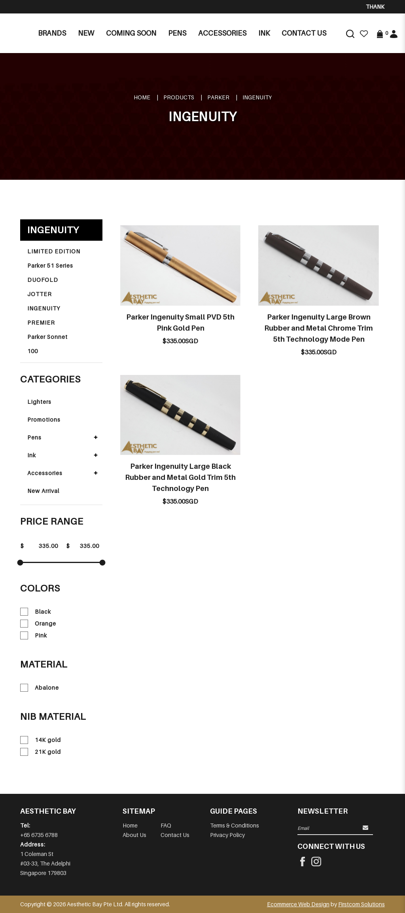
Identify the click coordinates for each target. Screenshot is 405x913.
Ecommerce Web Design (298, 904)
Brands (52, 33)
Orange (38, 624)
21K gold (40, 752)
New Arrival (43, 490)
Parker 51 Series (50, 265)
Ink (31, 455)
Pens (34, 437)
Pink (33, 635)
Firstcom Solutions (361, 904)
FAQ (166, 825)
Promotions (44, 419)
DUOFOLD (42, 279)
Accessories (44, 473)
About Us (134, 834)
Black (35, 612)
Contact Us (175, 834)
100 (32, 351)
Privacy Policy (227, 834)
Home (142, 97)
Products (178, 97)
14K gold (40, 740)
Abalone (39, 688)
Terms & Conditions (234, 825)
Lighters (39, 401)
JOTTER (39, 294)
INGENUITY (257, 97)
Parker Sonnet (47, 336)
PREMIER (41, 322)
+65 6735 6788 (39, 834)
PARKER (218, 97)
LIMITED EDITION (53, 251)
